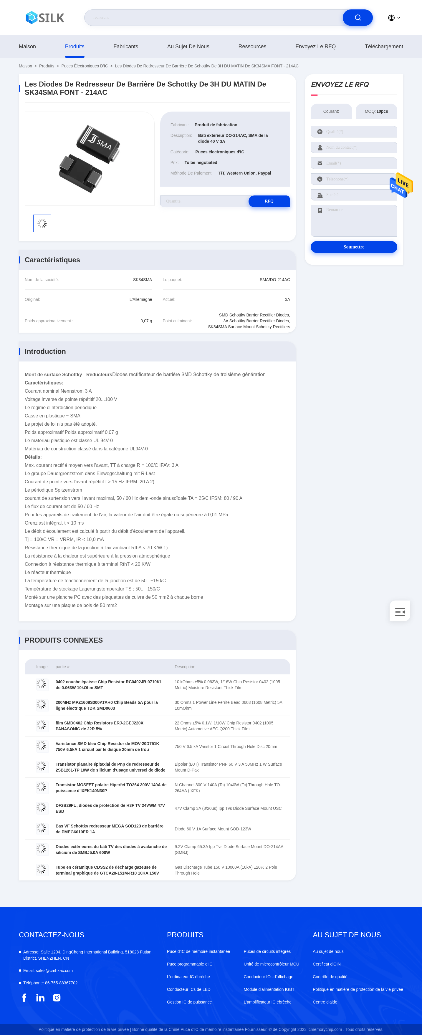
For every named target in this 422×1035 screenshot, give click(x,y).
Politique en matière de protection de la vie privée (358, 989)
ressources (253, 46)
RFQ (269, 201)
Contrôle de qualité (330, 976)
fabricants (125, 46)
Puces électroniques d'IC (84, 66)
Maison (27, 46)
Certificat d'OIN (326, 964)
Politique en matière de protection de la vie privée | (85, 1029)
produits (75, 46)
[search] (358, 17)
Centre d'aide (325, 1002)
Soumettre (354, 246)
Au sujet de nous (188, 46)
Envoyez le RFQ (315, 46)
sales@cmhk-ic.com (48, 970)
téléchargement (384, 46)
